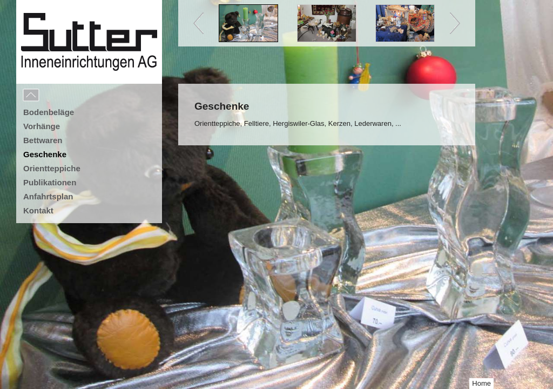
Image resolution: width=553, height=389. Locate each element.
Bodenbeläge (48, 112)
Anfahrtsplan (48, 196)
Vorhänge (41, 126)
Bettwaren (43, 140)
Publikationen (49, 182)
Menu (55, 96)
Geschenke (44, 154)
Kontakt (38, 210)
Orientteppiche (51, 168)
